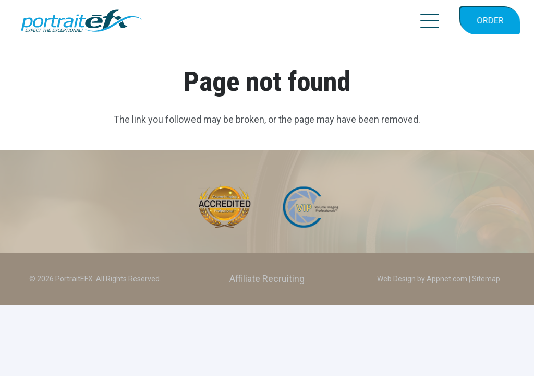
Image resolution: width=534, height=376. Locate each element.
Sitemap (486, 279)
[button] (430, 20)
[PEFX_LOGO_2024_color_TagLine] (82, 21)
